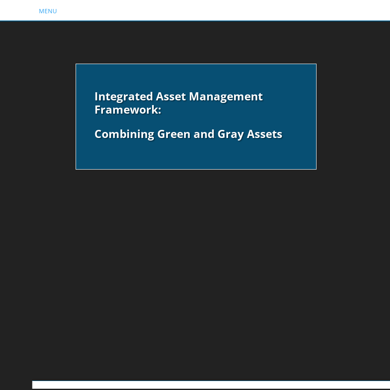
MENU (48, 11)
